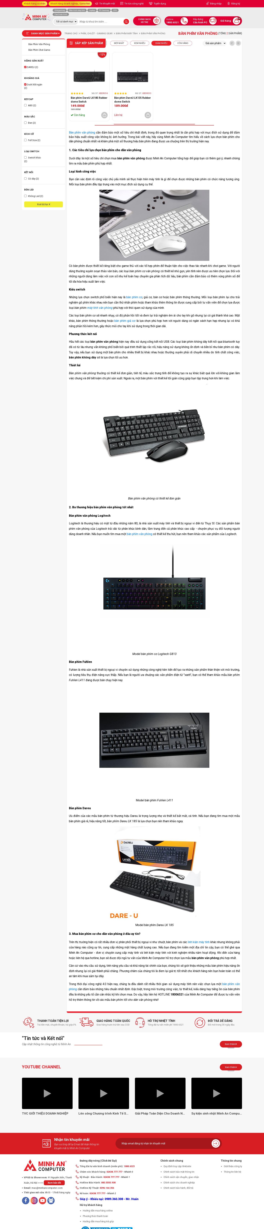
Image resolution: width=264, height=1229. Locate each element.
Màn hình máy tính (77, 10)
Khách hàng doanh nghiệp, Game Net (70, 3)
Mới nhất (119, 43)
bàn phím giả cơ (124, 321)
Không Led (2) (33, 196)
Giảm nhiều (161, 43)
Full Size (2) (32, 140)
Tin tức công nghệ (134, 3)
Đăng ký (235, 3)
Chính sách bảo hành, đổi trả (178, 1188)
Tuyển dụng (159, 3)
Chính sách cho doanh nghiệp (179, 1182)
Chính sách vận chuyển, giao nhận (181, 1177)
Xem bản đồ (54, 1182)
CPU (115, 10)
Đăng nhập (216, 3)
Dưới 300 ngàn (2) (33, 86)
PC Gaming (104, 10)
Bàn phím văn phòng (82, 132)
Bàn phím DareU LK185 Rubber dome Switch (89, 99)
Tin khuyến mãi (107, 3)
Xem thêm (231, 1044)
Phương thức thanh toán (95, 1216)
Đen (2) (30, 122)
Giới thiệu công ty (233, 1166)
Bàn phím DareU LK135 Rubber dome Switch (132, 99)
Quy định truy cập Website (177, 1166)
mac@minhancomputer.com (47, 1188)
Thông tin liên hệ (232, 1171)
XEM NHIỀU (139, 43)
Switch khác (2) (32, 159)
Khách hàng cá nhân (34, 3)
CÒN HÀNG (182, 43)
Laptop (92, 10)
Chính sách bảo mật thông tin (179, 1171)
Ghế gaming (59, 10)
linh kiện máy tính (199, 942)
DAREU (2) (31, 67)
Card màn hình (60, 14)
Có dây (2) (31, 178)
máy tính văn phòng (100, 308)
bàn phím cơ (134, 297)
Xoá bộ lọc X (43, 204)
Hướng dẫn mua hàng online (98, 1210)
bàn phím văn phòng (139, 534)
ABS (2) (30, 105)
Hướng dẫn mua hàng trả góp (98, 1221)
